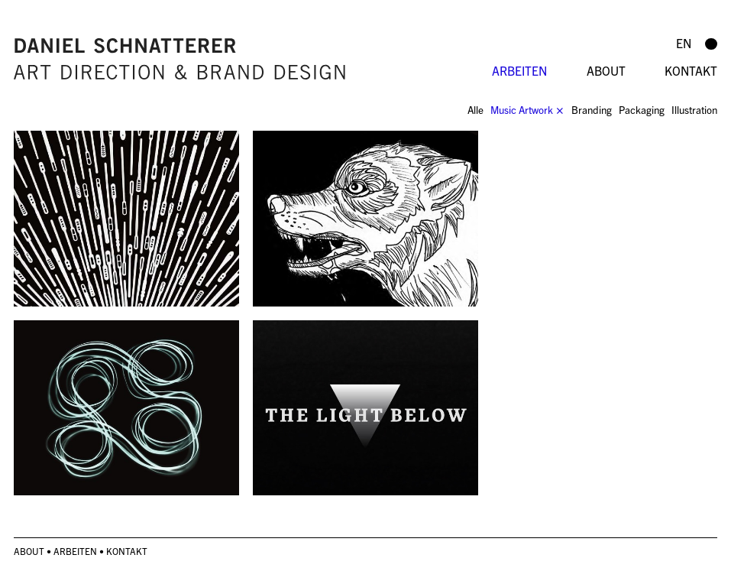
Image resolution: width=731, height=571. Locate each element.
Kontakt (691, 70)
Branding (591, 109)
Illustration (694, 109)
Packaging (642, 109)
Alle (475, 109)
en (683, 42)
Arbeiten (519, 70)
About (606, 70)
